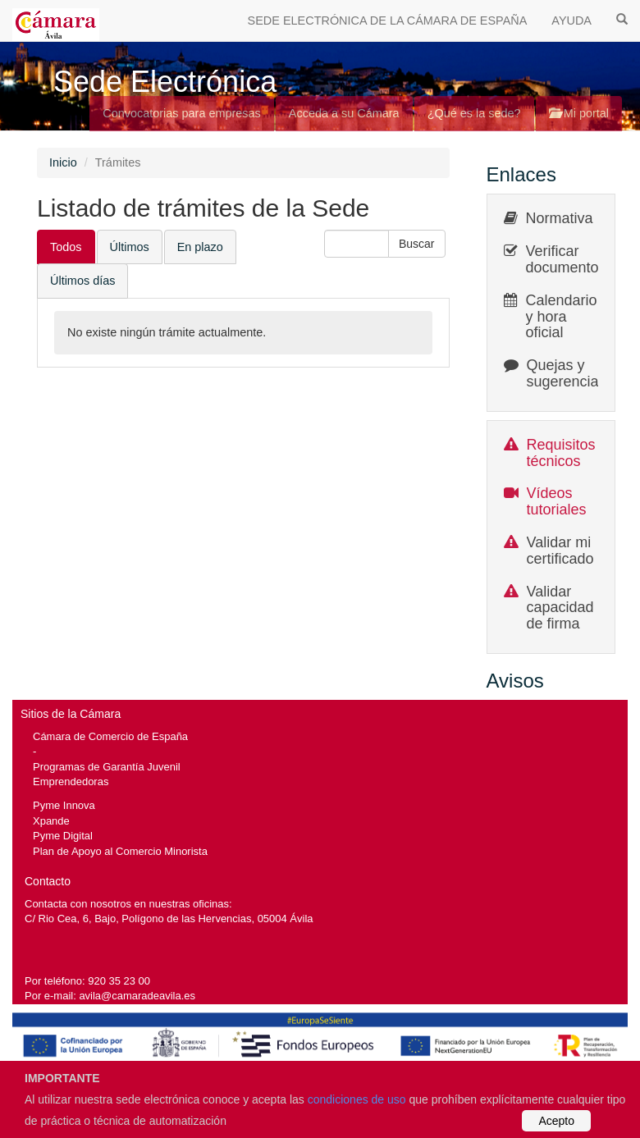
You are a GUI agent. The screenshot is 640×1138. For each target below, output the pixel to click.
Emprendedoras (70, 781)
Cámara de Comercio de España (110, 736)
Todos (66, 247)
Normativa (559, 218)
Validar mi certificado (560, 550)
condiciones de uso (357, 1099)
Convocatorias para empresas (182, 113)
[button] (417, 244)
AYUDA (571, 20)
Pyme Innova (64, 805)
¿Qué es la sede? (474, 113)
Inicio (63, 162)
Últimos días (82, 280)
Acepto (556, 1120)
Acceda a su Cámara (344, 113)
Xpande (51, 821)
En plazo (200, 247)
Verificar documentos (566, 259)
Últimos (129, 247)
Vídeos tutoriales (557, 501)
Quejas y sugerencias (566, 373)
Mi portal (579, 113)
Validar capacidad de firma (560, 608)
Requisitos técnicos (561, 452)
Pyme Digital (63, 836)
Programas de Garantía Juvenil (107, 767)
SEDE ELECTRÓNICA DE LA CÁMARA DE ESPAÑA (388, 20)
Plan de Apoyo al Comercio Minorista (120, 851)
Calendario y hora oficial (561, 316)
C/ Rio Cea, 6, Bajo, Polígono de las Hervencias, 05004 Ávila (169, 918)
